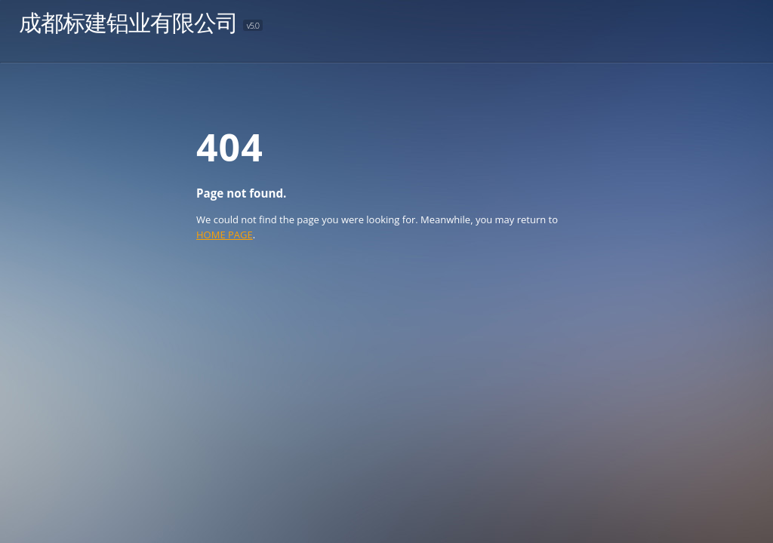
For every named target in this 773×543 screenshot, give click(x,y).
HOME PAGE (224, 234)
